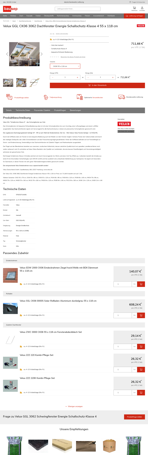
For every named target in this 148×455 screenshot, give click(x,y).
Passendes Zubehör (42, 110)
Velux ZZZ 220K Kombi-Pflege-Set (37, 378)
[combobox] (77, 9)
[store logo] (13, 9)
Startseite (6, 21)
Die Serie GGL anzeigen (126, 131)
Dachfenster (38, 21)
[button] (7, 54)
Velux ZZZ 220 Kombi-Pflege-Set (36, 355)
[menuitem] (5, 15)
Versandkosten (97, 97)
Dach (14, 21)
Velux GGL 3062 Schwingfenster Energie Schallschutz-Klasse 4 (65, 21)
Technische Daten (23, 110)
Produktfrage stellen (21, 98)
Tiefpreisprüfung (56, 97)
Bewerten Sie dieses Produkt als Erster (73, 57)
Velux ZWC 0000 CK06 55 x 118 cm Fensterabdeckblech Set (51, 332)
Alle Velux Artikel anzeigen (126, 128)
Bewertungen (75, 110)
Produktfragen (60, 110)
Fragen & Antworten (138, 2)
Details (9, 110)
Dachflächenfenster (25, 21)
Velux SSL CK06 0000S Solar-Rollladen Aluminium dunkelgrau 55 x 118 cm (58, 300)
